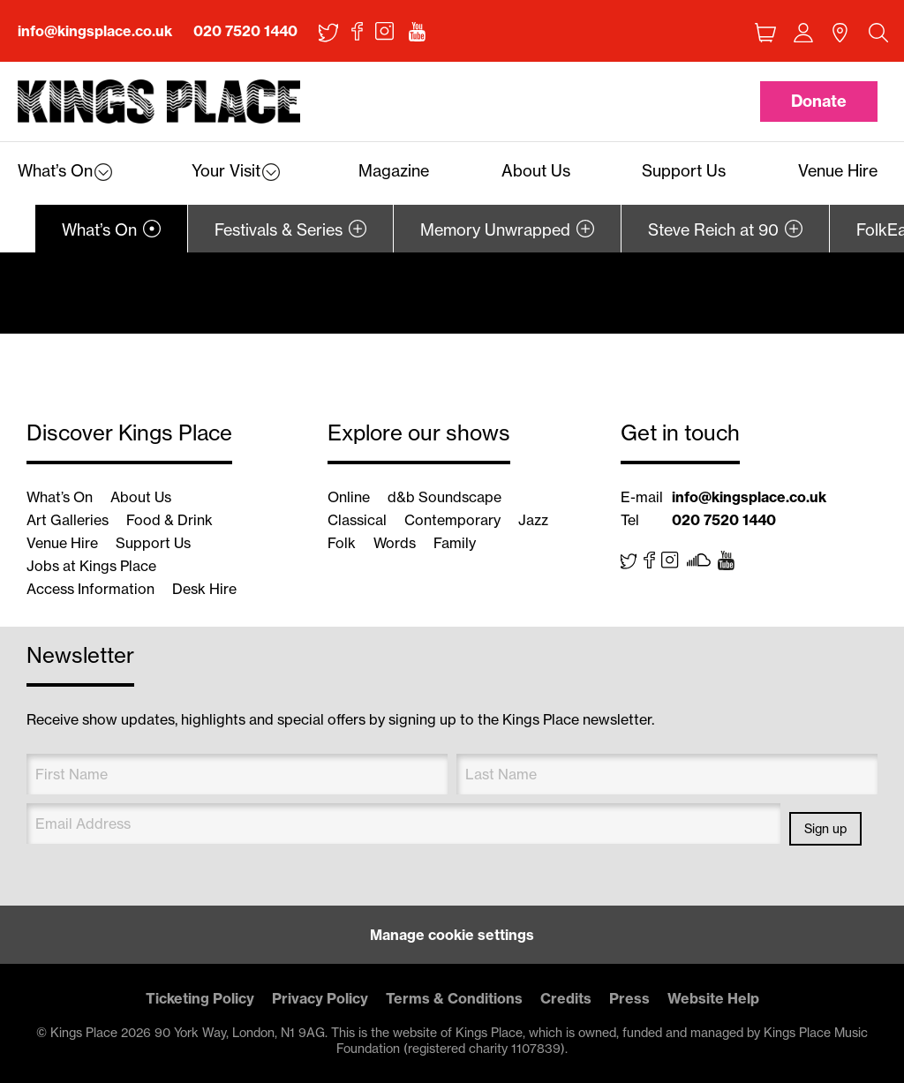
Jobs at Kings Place (91, 566)
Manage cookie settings (452, 935)
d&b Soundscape (444, 497)
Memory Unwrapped (495, 230)
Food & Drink (169, 520)
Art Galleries (67, 520)
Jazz (533, 520)
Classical (357, 520)
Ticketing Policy (200, 998)
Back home (159, 101)
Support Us (153, 543)
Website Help (713, 998)
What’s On (99, 230)
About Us (140, 497)
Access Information (90, 589)
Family (454, 543)
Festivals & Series (279, 230)
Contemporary (452, 520)
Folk (342, 543)
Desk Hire (204, 589)
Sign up (825, 829)
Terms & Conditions (454, 998)
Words (394, 543)
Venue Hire (62, 543)
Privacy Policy (320, 998)
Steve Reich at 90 (713, 230)
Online (349, 497)
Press (629, 998)
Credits (565, 998)
